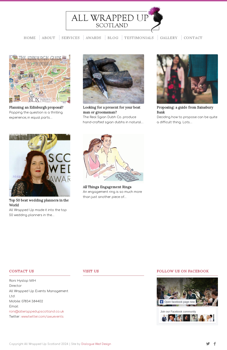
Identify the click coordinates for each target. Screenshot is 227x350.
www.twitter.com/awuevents (42, 316)
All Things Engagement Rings (107, 187)
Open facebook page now (177, 301)
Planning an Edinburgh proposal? (36, 107)
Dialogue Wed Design (96, 344)
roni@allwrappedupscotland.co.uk (36, 311)
